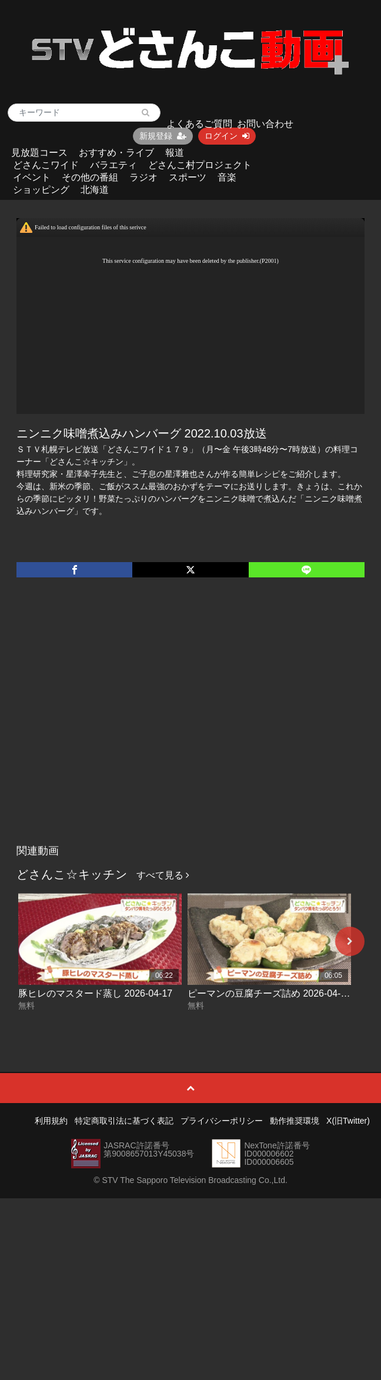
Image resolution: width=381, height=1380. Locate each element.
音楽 (227, 177)
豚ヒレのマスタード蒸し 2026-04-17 (95, 993)
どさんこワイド (46, 165)
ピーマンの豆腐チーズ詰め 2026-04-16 (269, 993)
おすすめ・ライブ (116, 153)
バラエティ (113, 165)
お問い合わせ (265, 124)
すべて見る (162, 875)
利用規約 (51, 1120)
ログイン (227, 136)
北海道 (95, 190)
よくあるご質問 (199, 124)
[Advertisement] (110, 723)
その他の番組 (90, 177)
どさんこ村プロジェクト (200, 165)
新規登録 (162, 136)
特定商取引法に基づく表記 (124, 1120)
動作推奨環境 (294, 1120)
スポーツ (187, 177)
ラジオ (143, 177)
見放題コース (39, 153)
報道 (174, 153)
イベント (32, 177)
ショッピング (41, 190)
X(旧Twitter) (348, 1120)
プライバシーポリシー (222, 1120)
